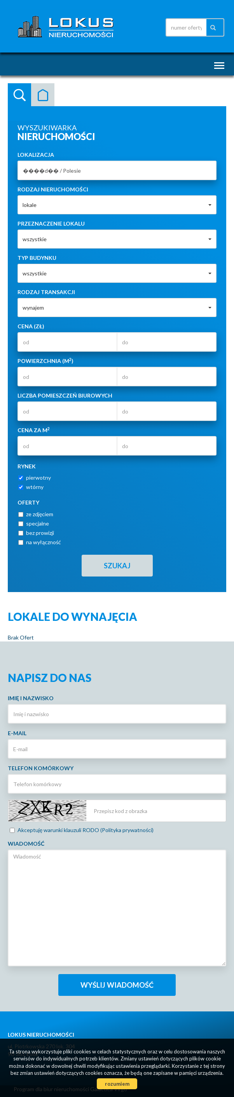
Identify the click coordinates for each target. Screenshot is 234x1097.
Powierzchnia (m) (45, 360)
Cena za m (33, 429)
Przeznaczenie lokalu (51, 223)
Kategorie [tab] (42, 95)
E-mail (17, 733)
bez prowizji (36, 532)
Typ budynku (36, 257)
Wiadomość (26, 843)
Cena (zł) (30, 326)
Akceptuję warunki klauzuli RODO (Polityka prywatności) (82, 830)
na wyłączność (39, 542)
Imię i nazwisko (31, 698)
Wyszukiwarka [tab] (19, 95)
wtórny (31, 487)
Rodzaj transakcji (46, 292)
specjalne (33, 523)
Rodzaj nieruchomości (52, 189)
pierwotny (34, 477)
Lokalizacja (35, 154)
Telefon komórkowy (40, 768)
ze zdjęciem (35, 514)
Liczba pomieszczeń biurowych (64, 395)
